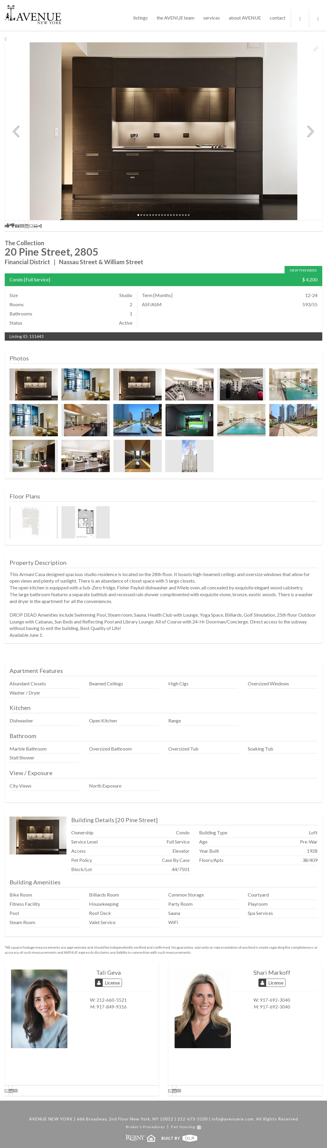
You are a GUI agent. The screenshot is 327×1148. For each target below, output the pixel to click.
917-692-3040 (275, 1000)
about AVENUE (245, 17)
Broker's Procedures (146, 1127)
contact (277, 17)
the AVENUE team (175, 17)
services (211, 17)
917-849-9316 (111, 1006)
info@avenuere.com (233, 1118)
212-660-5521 (111, 1000)
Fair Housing (186, 1127)
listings (140, 17)
